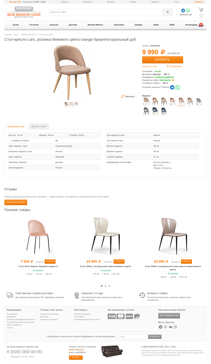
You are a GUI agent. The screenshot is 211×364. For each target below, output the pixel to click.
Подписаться (155, 337)
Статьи (10, 328)
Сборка (133, 2)
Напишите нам (168, 315)
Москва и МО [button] (15, 2)
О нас (176, 2)
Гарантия (155, 2)
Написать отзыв (15, 202)
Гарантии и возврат (49, 319)
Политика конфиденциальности (21, 319)
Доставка (111, 2)
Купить (162, 60)
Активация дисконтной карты (87, 319)
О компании (12, 314)
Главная (7, 35)
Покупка (64, 2)
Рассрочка (87, 2)
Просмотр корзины (82, 314)
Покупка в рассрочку (49, 314)
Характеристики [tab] (16, 126)
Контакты (198, 2)
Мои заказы (79, 317)
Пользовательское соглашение (20, 322)
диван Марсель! (76, 349)
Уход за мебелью (14, 325)
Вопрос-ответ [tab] (39, 126)
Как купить (11, 317)
